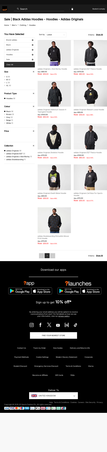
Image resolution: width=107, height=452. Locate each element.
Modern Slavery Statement (66, 357)
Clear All (9, 65)
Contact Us (21, 348)
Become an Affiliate (40, 375)
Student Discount (20, 366)
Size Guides (58, 348)
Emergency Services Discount (46, 366)
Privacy (100, 402)
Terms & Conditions (73, 366)
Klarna (90, 366)
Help (51, 402)
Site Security (90, 402)
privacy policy (63, 316)
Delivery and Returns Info (80, 348)
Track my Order (39, 348)
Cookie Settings (42, 357)
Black (19, 45)
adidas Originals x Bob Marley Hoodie (52, 69)
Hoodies (19, 55)
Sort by (42, 34)
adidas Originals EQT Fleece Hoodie (88, 69)
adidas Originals (19, 50)
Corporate (89, 357)
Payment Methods (21, 357)
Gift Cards (59, 375)
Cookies (73, 402)
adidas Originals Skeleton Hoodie (51, 152)
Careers (81, 402)
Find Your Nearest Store (53, 335)
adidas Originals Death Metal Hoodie (52, 193)
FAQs (72, 375)
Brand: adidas (19, 40)
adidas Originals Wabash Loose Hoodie (89, 110)
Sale (19, 59)
